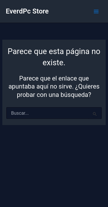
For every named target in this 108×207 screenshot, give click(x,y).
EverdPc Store (27, 11)
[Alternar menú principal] (96, 11)
